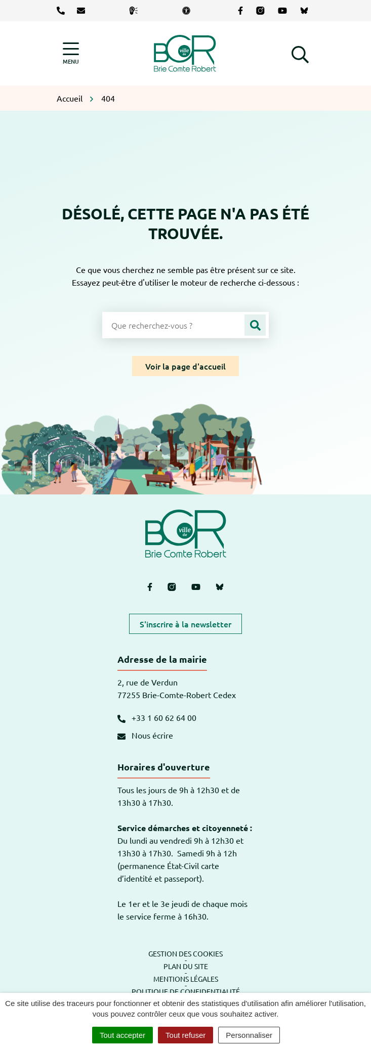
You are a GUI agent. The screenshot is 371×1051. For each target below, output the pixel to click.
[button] (300, 53)
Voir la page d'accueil (185, 366)
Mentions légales (185, 978)
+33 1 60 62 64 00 (156, 717)
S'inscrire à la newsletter (185, 623)
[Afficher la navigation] (71, 53)
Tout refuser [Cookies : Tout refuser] (185, 1035)
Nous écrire (145, 735)
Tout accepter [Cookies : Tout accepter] (122, 1035)
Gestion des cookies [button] (185, 953)
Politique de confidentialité (186, 991)
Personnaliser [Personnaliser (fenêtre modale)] (249, 1035)
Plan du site (185, 966)
